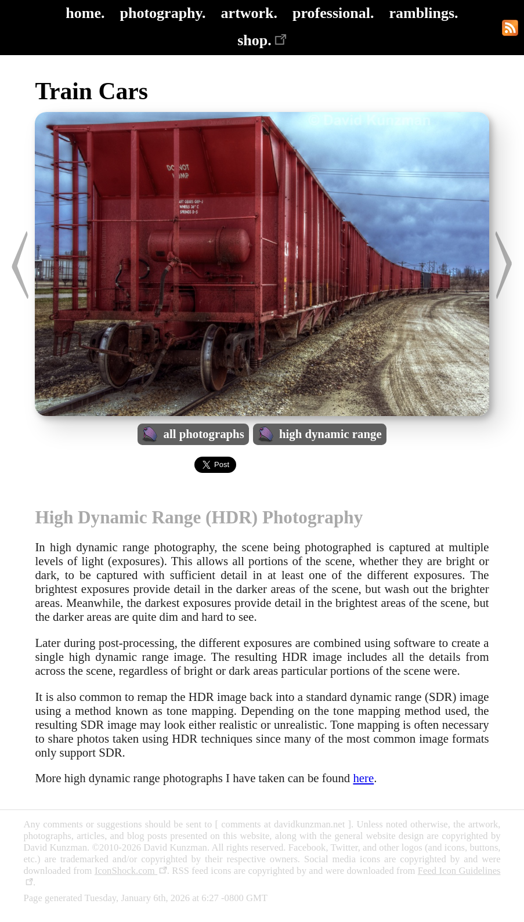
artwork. (249, 13)
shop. (262, 40)
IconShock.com (131, 870)
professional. (333, 13)
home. (85, 13)
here (363, 777)
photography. (163, 13)
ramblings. (423, 13)
